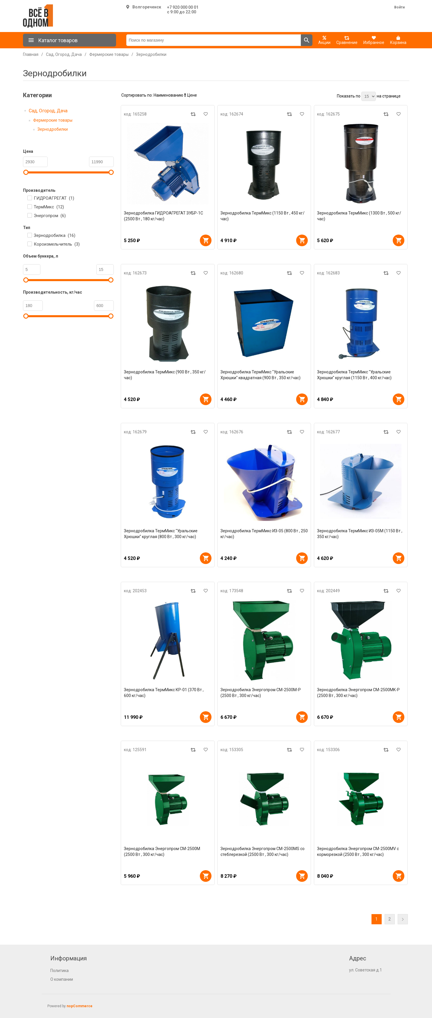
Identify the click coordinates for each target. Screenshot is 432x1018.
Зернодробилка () (54, 235)
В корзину (205, 240)
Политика (59, 970)
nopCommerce (80, 1006)
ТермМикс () (49, 207)
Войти (399, 7)
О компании (61, 979)
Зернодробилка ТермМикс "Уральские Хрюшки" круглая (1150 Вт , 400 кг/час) (354, 375)
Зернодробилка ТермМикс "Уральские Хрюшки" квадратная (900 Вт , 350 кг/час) (261, 375)
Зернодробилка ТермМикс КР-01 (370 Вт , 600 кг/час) (164, 692)
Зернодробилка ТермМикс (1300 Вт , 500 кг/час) (359, 216)
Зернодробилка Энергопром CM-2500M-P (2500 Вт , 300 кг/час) (261, 692)
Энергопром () (50, 215)
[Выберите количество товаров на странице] (368, 96)
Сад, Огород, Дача (48, 110)
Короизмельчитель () (57, 244)
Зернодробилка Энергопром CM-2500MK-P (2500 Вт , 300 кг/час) (358, 692)
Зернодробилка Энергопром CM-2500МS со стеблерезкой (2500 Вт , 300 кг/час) (263, 851)
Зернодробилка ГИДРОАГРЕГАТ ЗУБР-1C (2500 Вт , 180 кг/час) (163, 216)
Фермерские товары (52, 120)
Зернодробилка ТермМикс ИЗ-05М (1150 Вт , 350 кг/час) (359, 533)
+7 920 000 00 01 (182, 7)
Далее (403, 919)
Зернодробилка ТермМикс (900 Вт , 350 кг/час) (165, 375)
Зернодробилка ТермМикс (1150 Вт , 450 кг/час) (263, 216)
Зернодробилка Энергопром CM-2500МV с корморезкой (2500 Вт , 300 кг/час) (358, 851)
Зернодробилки (53, 129)
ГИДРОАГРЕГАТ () (54, 198)
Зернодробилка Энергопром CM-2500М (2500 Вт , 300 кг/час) (162, 851)
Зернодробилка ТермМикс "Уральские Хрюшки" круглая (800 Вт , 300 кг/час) (161, 533)
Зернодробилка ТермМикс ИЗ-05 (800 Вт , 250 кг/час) (264, 533)
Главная (30, 54)
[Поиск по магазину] (213, 40)
